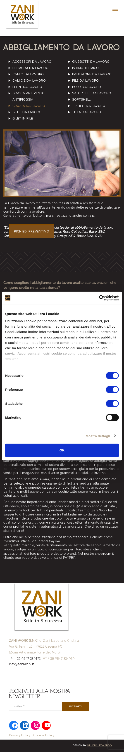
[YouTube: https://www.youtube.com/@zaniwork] (47, 725)
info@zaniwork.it (21, 664)
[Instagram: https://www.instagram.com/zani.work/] (36, 725)
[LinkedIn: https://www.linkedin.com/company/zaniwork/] (25, 725)
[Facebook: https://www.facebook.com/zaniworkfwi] (15, 725)
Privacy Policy (20, 735)
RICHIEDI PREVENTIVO (31, 231)
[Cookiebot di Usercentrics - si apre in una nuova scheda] (99, 298)
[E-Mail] (35, 706)
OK (62, 450)
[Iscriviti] (75, 706)
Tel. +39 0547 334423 (25, 658)
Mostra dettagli (98, 436)
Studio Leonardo (99, 745)
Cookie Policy (43, 735)
